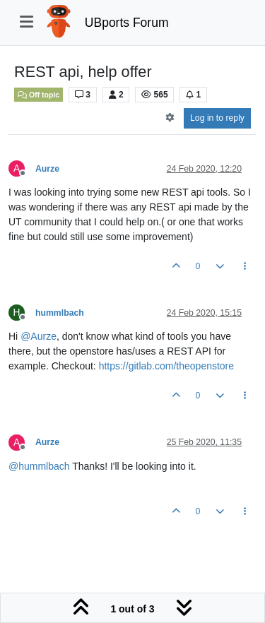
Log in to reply (217, 118)
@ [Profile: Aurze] (38, 336)
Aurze (47, 169)
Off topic (38, 94)
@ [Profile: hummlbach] (39, 466)
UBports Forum (127, 23)
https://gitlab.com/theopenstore (166, 366)
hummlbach (59, 313)
